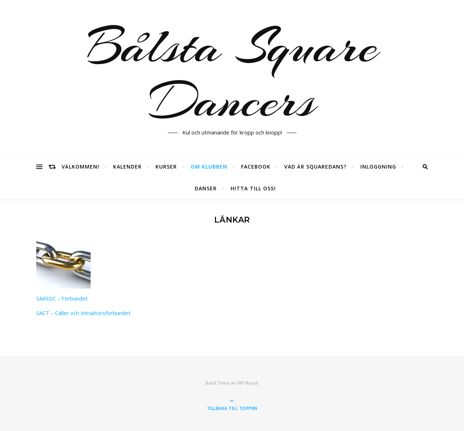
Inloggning (378, 166)
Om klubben (209, 166)
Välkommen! (80, 166)
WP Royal (247, 383)
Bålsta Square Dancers (232, 73)
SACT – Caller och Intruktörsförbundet (83, 312)
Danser (206, 188)
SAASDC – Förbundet (62, 298)
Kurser (166, 166)
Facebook (255, 166)
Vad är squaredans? (315, 166)
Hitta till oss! (253, 188)
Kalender (127, 166)
